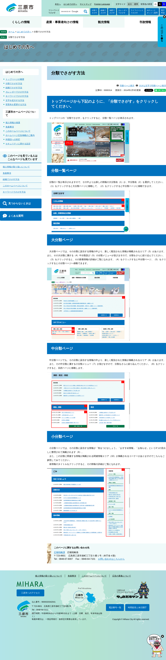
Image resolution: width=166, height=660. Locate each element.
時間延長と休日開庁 (137, 607)
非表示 (164, 16)
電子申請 (163, 11)
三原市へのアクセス (30, 593)
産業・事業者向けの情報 (62, 22)
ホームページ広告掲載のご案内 (20, 135)
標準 (136, 4)
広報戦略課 (59, 552)
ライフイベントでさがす (137, 11)
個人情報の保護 (13, 122)
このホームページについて (18, 131)
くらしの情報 (21, 22)
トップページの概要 (15, 79)
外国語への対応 (13, 139)
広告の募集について (121, 576)
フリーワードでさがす (53, 11)
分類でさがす (94, 11)
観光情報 (104, 22)
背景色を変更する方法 (16, 104)
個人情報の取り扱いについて (16, 167)
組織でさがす (103, 11)
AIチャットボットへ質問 (152, 11)
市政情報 (145, 22)
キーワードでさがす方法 (17, 96)
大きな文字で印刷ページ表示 (152, 85)
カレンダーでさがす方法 (17, 92)
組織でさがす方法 (14, 87)
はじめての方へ (70, 4)
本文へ (58, 4)
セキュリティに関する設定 (18, 144)
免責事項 (10, 127)
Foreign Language (102, 4)
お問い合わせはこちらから (111, 559)
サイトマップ (85, 4)
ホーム (11, 32)
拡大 (130, 4)
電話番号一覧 (115, 607)
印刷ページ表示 (127, 85)
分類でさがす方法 (16, 37)
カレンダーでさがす (122, 11)
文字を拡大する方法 (15, 100)
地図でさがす (112, 11)
